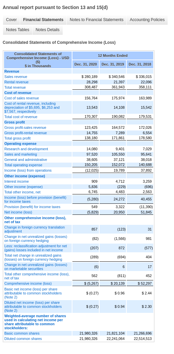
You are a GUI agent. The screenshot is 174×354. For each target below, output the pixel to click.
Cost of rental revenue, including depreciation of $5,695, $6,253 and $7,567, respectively (32, 107)
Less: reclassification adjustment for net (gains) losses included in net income (35, 248)
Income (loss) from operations (28, 170)
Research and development (26, 149)
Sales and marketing (20, 154)
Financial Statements (43, 19)
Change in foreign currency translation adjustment (34, 229)
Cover (11, 19)
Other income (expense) (23, 187)
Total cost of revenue (20, 117)
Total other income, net (22, 192)
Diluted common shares (23, 339)
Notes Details (47, 29)
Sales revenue (15, 77)
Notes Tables (17, 29)
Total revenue (15, 87)
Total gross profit (17, 138)
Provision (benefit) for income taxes (32, 207)
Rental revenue (16, 82)
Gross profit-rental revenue (25, 133)
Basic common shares (22, 333)
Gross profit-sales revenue (25, 127)
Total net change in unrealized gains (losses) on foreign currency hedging (33, 257)
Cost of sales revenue (21, 98)
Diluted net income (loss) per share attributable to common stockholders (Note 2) (33, 306)
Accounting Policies (147, 19)
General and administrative (25, 160)
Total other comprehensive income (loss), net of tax (36, 276)
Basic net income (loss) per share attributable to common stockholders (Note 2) (33, 293)
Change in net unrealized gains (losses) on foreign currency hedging (35, 239)
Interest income (16, 181)
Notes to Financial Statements (96, 19)
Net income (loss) (18, 212)
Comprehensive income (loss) (28, 283)
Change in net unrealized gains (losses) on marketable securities (35, 267)
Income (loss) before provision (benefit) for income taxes (35, 199)
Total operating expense (23, 165)
